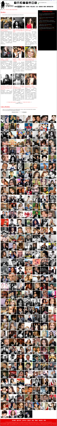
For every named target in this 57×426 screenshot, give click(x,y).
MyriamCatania (36, 337)
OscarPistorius (36, 345)
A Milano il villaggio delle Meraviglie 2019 (45, 25)
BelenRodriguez (36, 153)
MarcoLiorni (28, 305)
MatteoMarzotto (20, 321)
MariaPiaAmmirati (52, 305)
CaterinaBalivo (36, 169)
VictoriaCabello (36, 409)
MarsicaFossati (52, 313)
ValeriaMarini (12, 409)
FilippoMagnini (36, 233)
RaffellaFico (20, 369)
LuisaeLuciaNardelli (28, 296)
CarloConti (5, 169)
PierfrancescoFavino (52, 353)
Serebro (52, 385)
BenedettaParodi (44, 153)
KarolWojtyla (44, 273)
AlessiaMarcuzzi (44, 130)
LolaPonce (28, 289)
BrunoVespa (52, 161)
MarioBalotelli (44, 313)
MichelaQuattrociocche (28, 329)
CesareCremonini (13, 177)
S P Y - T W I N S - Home (8, 9)
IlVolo (44, 265)
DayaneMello (4, 201)
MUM (45, 6)
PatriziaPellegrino (36, 353)
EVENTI (23, 6)
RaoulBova (28, 369)
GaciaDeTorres (28, 249)
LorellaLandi (36, 289)
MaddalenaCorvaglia (44, 297)
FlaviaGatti (44, 233)
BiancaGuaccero (12, 161)
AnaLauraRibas (20, 137)
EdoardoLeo (36, 201)
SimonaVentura (36, 393)
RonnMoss (52, 377)
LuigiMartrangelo (20, 297)
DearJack (13, 201)
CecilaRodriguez (44, 169)
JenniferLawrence (28, 273)
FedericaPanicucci (52, 225)
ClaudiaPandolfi (12, 185)
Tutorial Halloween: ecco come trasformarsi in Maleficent (46, 28)
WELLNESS (32, 6)
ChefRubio (20, 177)
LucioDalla (5, 297)
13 (17, 102)
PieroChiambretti (4, 361)
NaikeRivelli (52, 337)
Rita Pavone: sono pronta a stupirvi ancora (6, 30)
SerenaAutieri (4, 393)
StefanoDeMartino (20, 401)
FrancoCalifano (4, 249)
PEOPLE (19, 6)
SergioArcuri (20, 393)
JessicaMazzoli (36, 273)
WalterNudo (20, 417)
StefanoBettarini (12, 401)
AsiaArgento (44, 145)
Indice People (14, 9)
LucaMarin (52, 289)
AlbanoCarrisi (20, 122)
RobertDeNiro (52, 369)
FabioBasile (12, 225)
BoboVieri (21, 161)
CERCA (45, 420)
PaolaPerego (44, 345)
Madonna (52, 297)
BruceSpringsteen (36, 161)
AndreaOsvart (36, 138)
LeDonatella (5, 289)
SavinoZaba (36, 385)
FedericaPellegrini (5, 233)
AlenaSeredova (36, 122)
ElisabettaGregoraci (44, 209)
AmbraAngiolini (12, 138)
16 (20, 102)
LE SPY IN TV (24, 420)
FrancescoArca (21, 241)
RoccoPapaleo (36, 377)
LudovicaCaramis (12, 297)
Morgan (28, 337)
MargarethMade (36, 305)
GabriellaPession (20, 249)
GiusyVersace (28, 265)
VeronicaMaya (28, 409)
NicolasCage (12, 345)
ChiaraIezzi (52, 177)
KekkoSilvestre (4, 281)
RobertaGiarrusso (5, 377)
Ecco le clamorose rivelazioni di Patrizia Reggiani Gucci (46, 14)
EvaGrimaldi (52, 217)
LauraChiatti (36, 281)
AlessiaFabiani (36, 130)
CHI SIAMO (14, 420)
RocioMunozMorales (44, 377)
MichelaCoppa (20, 329)
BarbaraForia (28, 153)
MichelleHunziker (44, 329)
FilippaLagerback (28, 233)
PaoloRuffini (4, 353)
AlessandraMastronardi (44, 122)
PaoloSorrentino (12, 353)
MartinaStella (4, 321)
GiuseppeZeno (12, 265)
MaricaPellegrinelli (28, 313)
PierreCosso (20, 361)
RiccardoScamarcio (36, 369)
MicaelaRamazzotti (5, 329)
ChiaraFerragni (28, 177)
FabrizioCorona (28, 225)
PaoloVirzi (20, 353)
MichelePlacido (36, 329)
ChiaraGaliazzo (44, 177)
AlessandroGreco (4, 130)
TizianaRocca (36, 401)
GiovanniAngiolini (36, 257)
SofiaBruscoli (4, 401)
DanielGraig (20, 193)
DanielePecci (36, 193)
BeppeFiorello (4, 161)
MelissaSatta (44, 321)
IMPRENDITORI (50, 6)
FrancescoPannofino (36, 241)
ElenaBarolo (44, 201)
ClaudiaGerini (4, 185)
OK (53, 0)
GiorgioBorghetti (20, 257)
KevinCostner (12, 281)
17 (21, 102)
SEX (37, 6)
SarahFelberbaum (20, 385)
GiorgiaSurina (12, 257)
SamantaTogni (4, 385)
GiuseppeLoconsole (5, 265)
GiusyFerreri (20, 265)
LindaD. (20, 289)
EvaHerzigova (5, 225)
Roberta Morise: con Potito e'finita (30, 30)
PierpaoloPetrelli (13, 361)
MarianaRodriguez (5, 313)
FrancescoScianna (52, 241)
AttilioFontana (52, 145)
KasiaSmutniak (52, 273)
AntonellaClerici (13, 145)
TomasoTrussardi (44, 401)
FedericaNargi (44, 225)
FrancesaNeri (4, 241)
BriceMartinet (28, 161)
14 (18, 102)
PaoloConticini (52, 345)
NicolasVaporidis (20, 345)
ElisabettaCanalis (36, 209)
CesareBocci (4, 177)
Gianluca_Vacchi (52, 249)
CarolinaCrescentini (28, 169)
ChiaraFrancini (36, 177)
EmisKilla (13, 217)
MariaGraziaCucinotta (44, 305)
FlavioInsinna (52, 233)
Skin (52, 393)
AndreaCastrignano (28, 138)
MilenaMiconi (52, 329)
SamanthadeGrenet (13, 385)
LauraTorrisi (52, 281)
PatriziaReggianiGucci (44, 353)
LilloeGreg (13, 289)
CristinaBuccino (52, 185)
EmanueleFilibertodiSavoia (5, 217)
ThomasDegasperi (28, 401)
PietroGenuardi (28, 361)
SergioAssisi (28, 393)
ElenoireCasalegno (13, 209)
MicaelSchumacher (52, 321)
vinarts (44, 409)
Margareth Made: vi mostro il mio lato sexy (30, 86)
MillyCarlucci (4, 337)
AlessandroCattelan (52, 122)
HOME (15, 6)
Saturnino (28, 385)
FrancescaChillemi (13, 241)
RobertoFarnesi (28, 377)
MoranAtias (20, 337)
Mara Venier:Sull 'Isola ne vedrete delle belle (30, 59)
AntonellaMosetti (21, 145)
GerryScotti (44, 249)
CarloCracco (12, 169)
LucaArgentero (44, 289)
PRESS (33, 420)
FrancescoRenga (44, 241)
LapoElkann (20, 281)
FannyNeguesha (36, 225)
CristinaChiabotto (5, 193)
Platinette (52, 361)
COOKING (41, 6)
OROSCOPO (41, 420)
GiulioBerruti (52, 257)
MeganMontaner (36, 321)
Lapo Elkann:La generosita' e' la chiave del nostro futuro (18, 87)
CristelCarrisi (44, 185)
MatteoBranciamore (12, 321)
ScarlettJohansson (44, 385)
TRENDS (28, 6)
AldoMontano (28, 122)
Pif (36, 361)
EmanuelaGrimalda (52, 209)
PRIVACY (36, 420)
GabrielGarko (12, 249)
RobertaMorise (12, 377)
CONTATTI (29, 420)
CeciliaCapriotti (52, 169)
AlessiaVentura (52, 130)
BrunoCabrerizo (44, 161)
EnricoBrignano (36, 217)
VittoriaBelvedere (5, 417)
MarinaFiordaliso (36, 313)
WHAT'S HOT (19, 420)
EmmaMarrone (20, 217)
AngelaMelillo (44, 138)
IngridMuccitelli (5, 273)
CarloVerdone (20, 169)
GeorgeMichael (36, 249)
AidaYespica (12, 122)
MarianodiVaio (20, 313)
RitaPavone (44, 369)
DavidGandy (52, 193)
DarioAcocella (44, 193)
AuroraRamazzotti (5, 153)
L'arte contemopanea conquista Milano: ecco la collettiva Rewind (47, 21)
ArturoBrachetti (36, 145)
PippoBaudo (44, 361)
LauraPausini (44, 281)
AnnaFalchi (52, 138)
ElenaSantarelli (5, 209)
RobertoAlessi (20, 377)
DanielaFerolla (28, 193)
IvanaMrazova (12, 273)
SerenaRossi (12, 393)
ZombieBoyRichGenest (28, 416)
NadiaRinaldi (44, 337)
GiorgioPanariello (28, 257)
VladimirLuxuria (12, 417)
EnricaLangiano (28, 217)
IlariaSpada (52, 265)
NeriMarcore (4, 345)
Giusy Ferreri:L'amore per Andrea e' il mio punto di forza (18, 30)
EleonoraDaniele (28, 209)
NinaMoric (28, 345)
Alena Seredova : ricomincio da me (6, 59)
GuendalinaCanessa (36, 265)
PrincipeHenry (12, 369)
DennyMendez (20, 201)
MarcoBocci (20, 305)
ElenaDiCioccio (52, 201)
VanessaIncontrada (20, 409)
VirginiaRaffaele (52, 409)
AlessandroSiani (28, 130)
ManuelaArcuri (4, 305)
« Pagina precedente (11, 102)
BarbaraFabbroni (20, 153)
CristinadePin (12, 193)
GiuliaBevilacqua (44, 257)
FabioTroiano (20, 225)
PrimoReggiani (4, 369)
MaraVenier (12, 305)
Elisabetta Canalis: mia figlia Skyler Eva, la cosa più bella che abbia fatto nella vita (6, 87)
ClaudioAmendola (21, 185)
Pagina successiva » (27, 102)
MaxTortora (28, 321)
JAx (20, 273)
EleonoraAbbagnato (20, 209)
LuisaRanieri (36, 297)
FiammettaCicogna (21, 233)
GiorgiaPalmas (4, 257)
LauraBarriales (28, 281)
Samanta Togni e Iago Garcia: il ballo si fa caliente (18, 60)
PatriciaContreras (28, 353)
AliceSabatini (4, 138)
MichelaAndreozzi (13, 329)
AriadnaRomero (28, 145)
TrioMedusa (52, 401)
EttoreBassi (44, 217)
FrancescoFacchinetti (28, 241)
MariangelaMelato (12, 313)
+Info (51, 0)
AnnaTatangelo (5, 145)
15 (19, 102)
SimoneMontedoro (44, 393)
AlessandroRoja (20, 130)
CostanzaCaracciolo (36, 185)
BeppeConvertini (52, 153)
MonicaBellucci (12, 337)
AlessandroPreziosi (12, 130)
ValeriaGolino (4, 409)
